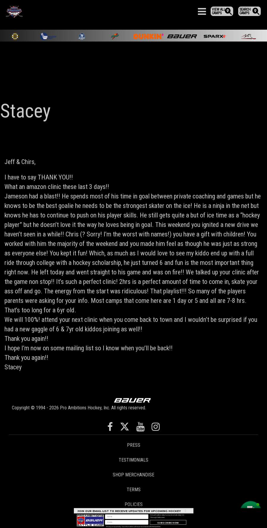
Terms (134, 489)
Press (133, 445)
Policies (134, 504)
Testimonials (133, 460)
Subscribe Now (168, 525)
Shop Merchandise (133, 475)
